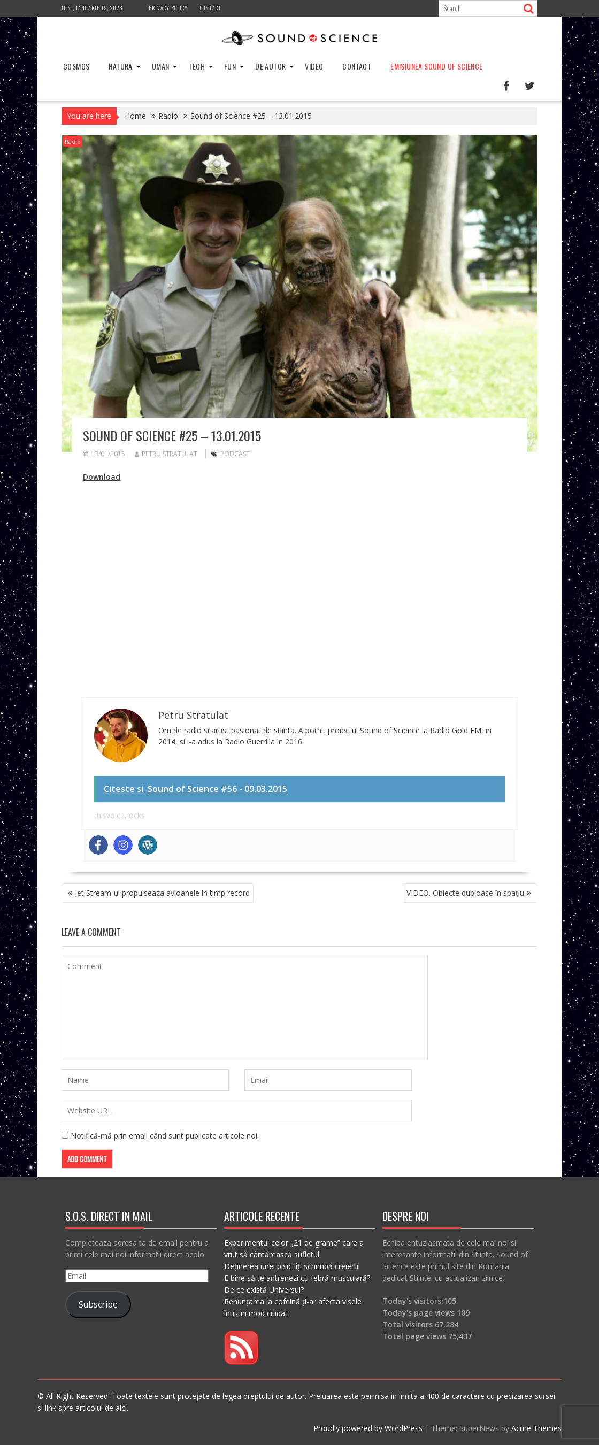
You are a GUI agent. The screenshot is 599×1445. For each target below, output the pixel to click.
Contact (210, 8)
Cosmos (76, 66)
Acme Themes (536, 1428)
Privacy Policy (168, 8)
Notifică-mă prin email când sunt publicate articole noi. (165, 1136)
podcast (235, 453)
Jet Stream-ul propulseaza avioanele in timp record (162, 893)
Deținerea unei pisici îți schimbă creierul (292, 1266)
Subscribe (98, 1304)
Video (314, 66)
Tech (196, 66)
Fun (230, 66)
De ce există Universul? (264, 1290)
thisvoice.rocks (119, 815)
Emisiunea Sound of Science (436, 66)
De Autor (270, 66)
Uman (161, 66)
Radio (73, 141)
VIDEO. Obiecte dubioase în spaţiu (465, 893)
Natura (120, 66)
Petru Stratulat (166, 453)
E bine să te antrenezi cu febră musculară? (297, 1278)
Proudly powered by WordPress (368, 1428)
